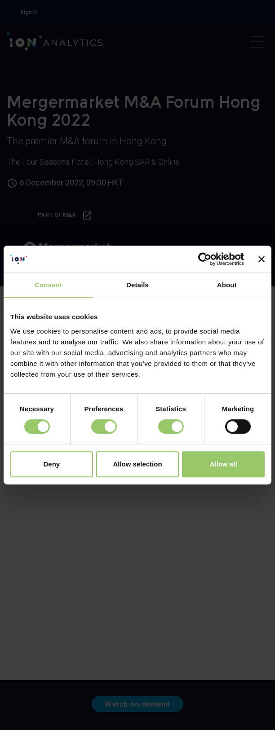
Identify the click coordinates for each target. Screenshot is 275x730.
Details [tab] (137, 285)
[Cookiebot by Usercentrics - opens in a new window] (204, 259)
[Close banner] (261, 259)
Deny (51, 464)
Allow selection (137, 464)
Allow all (223, 464)
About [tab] (227, 285)
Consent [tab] (48, 285)
